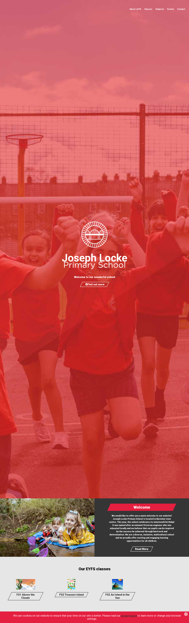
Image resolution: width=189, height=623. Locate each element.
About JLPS (135, 9)
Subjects (159, 9)
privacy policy (129, 615)
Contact (181, 9)
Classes (148, 9)
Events (170, 9)
